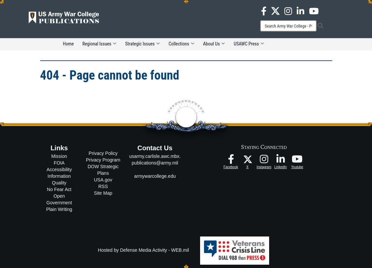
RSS (103, 186)
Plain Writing (59, 209)
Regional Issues (99, 43)
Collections (181, 43)
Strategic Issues (142, 43)
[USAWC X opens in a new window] (275, 10)
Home (68, 43)
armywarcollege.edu (155, 176)
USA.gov (103, 179)
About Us (214, 43)
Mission (59, 156)
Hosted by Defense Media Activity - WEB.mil (143, 250)
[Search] (288, 26)
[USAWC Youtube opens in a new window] (314, 10)
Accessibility (59, 169)
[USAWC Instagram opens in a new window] (288, 10)
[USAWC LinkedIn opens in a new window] (300, 10)
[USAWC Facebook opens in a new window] (263, 10)
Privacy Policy (103, 153)
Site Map (103, 193)
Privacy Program (103, 160)
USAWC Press (249, 43)
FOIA (59, 163)
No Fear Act (59, 189)
